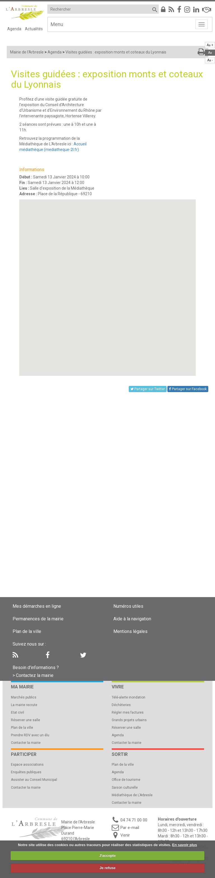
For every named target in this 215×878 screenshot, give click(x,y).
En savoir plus (184, 845)
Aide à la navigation (132, 618)
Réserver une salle (25, 720)
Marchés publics (23, 697)
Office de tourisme (126, 780)
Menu (57, 24)
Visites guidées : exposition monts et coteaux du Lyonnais (116, 52)
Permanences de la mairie (38, 618)
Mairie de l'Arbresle (27, 52)
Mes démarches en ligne (37, 606)
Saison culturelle (125, 787)
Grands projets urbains (129, 720)
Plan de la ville (27, 631)
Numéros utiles (128, 606)
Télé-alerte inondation (128, 697)
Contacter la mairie (26, 743)
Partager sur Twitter (147, 389)
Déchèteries (121, 705)
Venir (125, 835)
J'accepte (107, 855)
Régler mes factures (128, 712)
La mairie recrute (24, 705)
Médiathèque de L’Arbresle (132, 795)
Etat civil (17, 712)
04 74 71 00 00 (133, 820)
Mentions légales (130, 631)
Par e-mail (129, 827)
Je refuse (107, 868)
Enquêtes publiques (26, 772)
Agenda (14, 29)
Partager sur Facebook (188, 389)
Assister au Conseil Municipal (34, 780)
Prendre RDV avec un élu (30, 735)
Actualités (34, 29)
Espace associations (27, 765)
